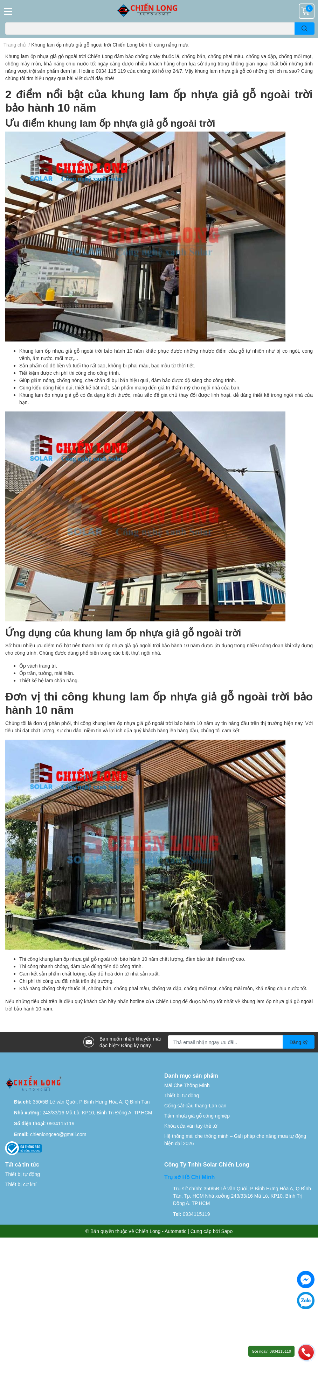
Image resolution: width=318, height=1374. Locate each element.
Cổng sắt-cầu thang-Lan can (195, 1105)
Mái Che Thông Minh (187, 1085)
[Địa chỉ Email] (241, 1042)
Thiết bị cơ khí (20, 1184)
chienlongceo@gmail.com (58, 1134)
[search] (304, 28)
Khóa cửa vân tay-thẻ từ (190, 1126)
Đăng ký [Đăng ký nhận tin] (298, 1042)
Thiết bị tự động (181, 1095)
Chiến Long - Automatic (161, 1231)
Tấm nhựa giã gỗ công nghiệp (197, 1116)
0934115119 (61, 1123)
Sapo (227, 1231)
